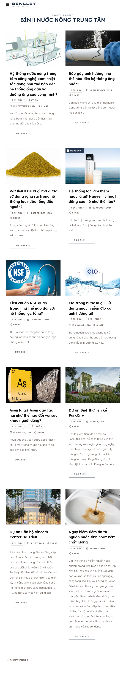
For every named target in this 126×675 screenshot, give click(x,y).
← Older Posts (17, 660)
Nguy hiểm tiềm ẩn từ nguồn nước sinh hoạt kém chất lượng (92, 537)
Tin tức (17, 100)
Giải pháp (77, 208)
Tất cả (33, 100)
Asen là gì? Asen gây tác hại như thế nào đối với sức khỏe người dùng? (33, 415)
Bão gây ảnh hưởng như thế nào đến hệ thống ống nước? (92, 78)
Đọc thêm (21, 133)
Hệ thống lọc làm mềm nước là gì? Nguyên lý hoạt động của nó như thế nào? (92, 196)
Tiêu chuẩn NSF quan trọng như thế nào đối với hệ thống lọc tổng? (32, 308)
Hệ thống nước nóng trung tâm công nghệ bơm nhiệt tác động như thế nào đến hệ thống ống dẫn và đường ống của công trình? (33, 84)
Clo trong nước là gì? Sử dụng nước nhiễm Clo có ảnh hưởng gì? (90, 308)
